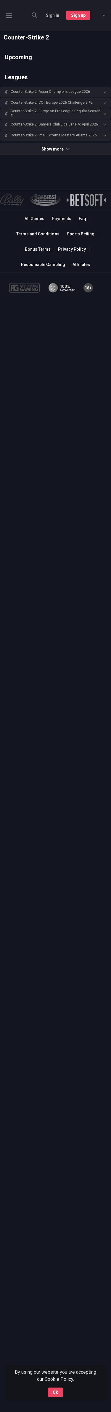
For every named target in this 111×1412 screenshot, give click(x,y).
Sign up (78, 15)
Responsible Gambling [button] (43, 264)
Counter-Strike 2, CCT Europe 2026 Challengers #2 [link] (52, 102)
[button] (55, 92)
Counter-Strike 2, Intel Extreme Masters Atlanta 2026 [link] (54, 135)
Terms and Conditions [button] (37, 234)
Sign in (52, 15)
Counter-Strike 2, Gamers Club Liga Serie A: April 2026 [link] (54, 124)
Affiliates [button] (81, 264)
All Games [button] (34, 218)
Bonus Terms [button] (38, 249)
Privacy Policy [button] (72, 249)
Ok (55, 1392)
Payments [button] (61, 218)
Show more (55, 149)
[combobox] (99, 15)
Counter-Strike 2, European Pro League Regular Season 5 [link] (55, 113)
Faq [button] (82, 218)
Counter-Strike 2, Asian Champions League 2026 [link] (50, 92)
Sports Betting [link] (80, 234)
